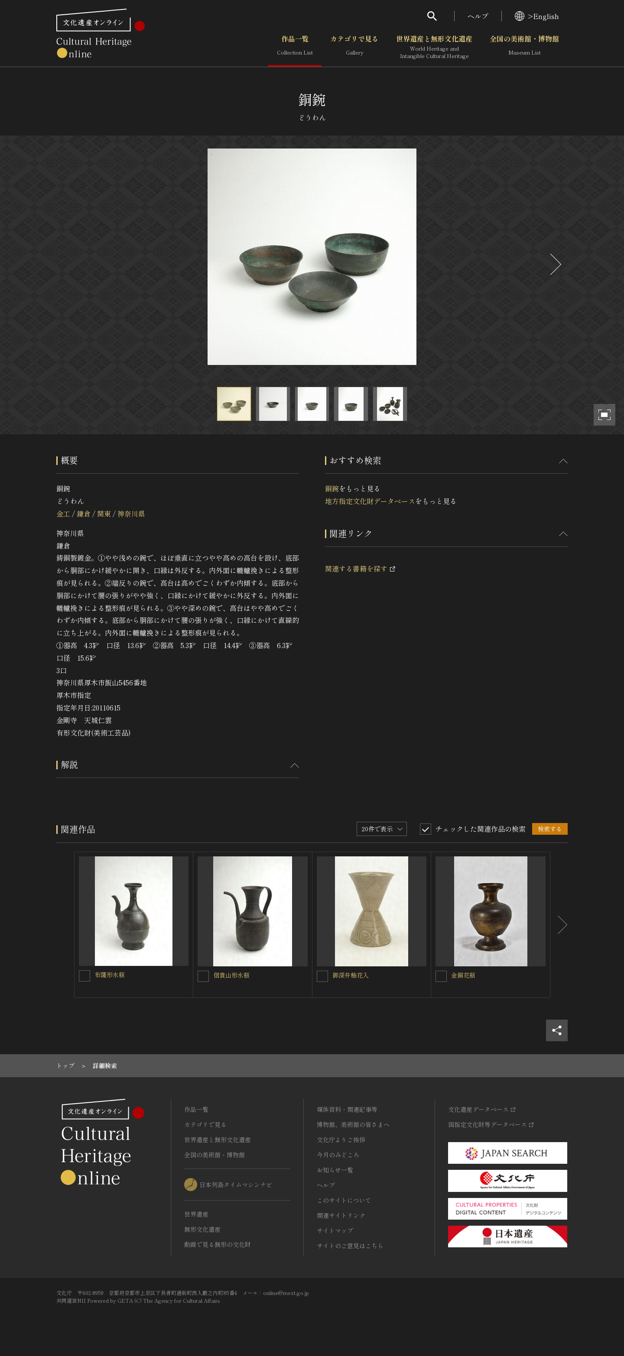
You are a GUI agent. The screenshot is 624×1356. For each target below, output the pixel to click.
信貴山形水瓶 (231, 975)
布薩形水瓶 (109, 974)
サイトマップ (335, 1230)
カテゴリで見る (354, 47)
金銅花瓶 (463, 975)
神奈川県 (131, 513)
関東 (104, 513)
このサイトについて (344, 1200)
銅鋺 (332, 488)
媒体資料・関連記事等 (347, 1109)
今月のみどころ (338, 1154)
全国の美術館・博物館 (524, 47)
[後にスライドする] (555, 264)
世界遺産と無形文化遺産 (434, 47)
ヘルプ (478, 16)
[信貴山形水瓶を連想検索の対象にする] (203, 976)
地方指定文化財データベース (370, 501)
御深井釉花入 (350, 975)
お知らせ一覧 (335, 1170)
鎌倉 (84, 513)
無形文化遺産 (202, 1229)
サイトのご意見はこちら (350, 1245)
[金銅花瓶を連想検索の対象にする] (441, 976)
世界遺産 (196, 1214)
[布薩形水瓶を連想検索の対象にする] (84, 975)
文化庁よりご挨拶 (341, 1139)
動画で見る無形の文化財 (217, 1244)
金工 (63, 513)
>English (537, 16)
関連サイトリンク (341, 1215)
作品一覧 (295, 47)
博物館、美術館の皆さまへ (353, 1124)
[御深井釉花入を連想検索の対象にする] (322, 976)
